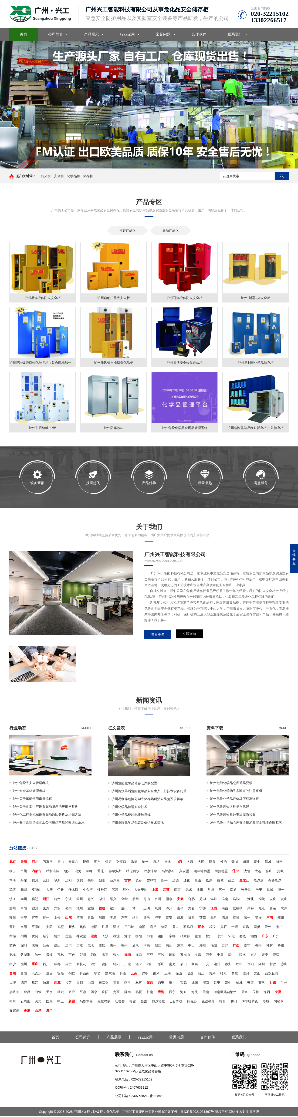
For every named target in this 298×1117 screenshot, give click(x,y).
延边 (231, 881)
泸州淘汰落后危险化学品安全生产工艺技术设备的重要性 (151, 792)
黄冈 (35, 937)
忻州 (279, 862)
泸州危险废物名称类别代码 (229, 807)
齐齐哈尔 (274, 881)
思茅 (212, 974)
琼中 (231, 955)
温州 (79, 899)
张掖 (71, 992)
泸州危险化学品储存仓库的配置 (134, 784)
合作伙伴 (199, 34)
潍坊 (146, 918)
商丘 (153, 927)
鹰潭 (284, 909)
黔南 (123, 974)
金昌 (27, 992)
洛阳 (23, 927)
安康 (250, 983)
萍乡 (250, 909)
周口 (175, 927)
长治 (223, 862)
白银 (38, 992)
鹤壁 (60, 927)
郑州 (281, 918)
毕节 (97, 974)
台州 (158, 899)
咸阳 (194, 983)
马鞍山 (238, 899)
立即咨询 (189, 635)
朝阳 (102, 881)
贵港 (49, 955)
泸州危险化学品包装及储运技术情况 (138, 823)
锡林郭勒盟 (202, 872)
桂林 (269, 946)
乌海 (78, 872)
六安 (57, 909)
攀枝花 (81, 965)
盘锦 (79, 881)
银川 (12, 1002)
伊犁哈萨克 (250, 1002)
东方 (254, 955)
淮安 (259, 890)
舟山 (146, 899)
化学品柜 (73, 176)
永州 (220, 937)
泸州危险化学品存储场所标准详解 (234, 799)
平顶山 (36, 927)
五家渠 (14, 1011)
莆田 (135, 909)
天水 (49, 992)
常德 (172, 937)
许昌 (105, 927)
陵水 (242, 955)
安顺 (60, 974)
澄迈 (276, 955)
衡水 (167, 862)
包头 (67, 872)
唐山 (60, 862)
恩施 (68, 937)
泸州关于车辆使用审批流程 (32, 799)
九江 (261, 909)
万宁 (209, 955)
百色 (71, 955)
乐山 (161, 965)
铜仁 (71, 974)
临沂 (213, 918)
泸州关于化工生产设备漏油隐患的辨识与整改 (45, 807)
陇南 (127, 992)
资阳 (250, 965)
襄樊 (257, 927)
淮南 (225, 899)
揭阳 (213, 946)
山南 (91, 983)
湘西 (254, 937)
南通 (233, 890)
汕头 (46, 946)
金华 (124, 899)
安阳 (49, 927)
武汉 (212, 927)
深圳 (23, 946)
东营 (124, 918)
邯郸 (86, 862)
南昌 (225, 909)
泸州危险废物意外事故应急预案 (233, 815)
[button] (145, 164)
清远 (169, 946)
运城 (268, 862)
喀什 (222, 1002)
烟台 (135, 918)
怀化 (231, 937)
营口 (46, 881)
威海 (180, 918)
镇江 (12, 899)
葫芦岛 (115, 881)
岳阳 (161, 937)
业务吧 (254, 1112)
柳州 (258, 946)
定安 (265, 955)
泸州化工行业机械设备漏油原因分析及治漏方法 (47, 815)
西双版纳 (271, 974)
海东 (183, 992)
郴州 (209, 937)
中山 (191, 946)
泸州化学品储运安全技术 (129, 807)
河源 (146, 946)
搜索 (282, 176)
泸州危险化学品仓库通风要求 (231, 783)
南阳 (142, 927)
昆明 (145, 974)
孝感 (12, 937)
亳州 (68, 909)
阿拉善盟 (221, 872)
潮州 (202, 946)
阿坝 (261, 965)
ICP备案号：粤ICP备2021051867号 (188, 1112)
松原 (209, 881)
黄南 (206, 992)
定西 (116, 992)
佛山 (57, 946)
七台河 (88, 890)
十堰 (234, 927)
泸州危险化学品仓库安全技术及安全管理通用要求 (246, 823)
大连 (258, 872)
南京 (177, 890)
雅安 (228, 965)
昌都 (79, 983)
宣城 (91, 909)
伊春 (60, 890)
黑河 (115, 890)
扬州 (281, 890)
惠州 (113, 946)
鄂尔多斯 (115, 872)
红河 (246, 974)
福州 (113, 909)
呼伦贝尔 (132, 872)
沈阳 (247, 872)
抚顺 (280, 872)
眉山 (183, 965)
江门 (68, 946)
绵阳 (116, 965)
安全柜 (59, 176)
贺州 (83, 955)
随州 (57, 937)
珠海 (35, 946)
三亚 (150, 955)
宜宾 (194, 965)
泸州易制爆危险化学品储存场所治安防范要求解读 (147, 799)
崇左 (116, 955)
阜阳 (23, 909)
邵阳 (150, 937)
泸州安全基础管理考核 (29, 791)
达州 (217, 965)
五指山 (185, 955)
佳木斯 (73, 890)
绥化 (126, 890)
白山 (198, 881)
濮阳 (94, 927)
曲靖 (156, 974)
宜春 (35, 918)
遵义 (49, 974)
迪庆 (46, 983)
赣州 (12, 918)
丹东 (23, 881)
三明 (146, 909)
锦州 (35, 881)
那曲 (116, 983)
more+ (86, 728)
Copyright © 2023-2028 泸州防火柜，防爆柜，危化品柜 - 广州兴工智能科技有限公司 (100, 1112)
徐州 (199, 890)
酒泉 (94, 992)
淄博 (102, 918)
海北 (194, 992)
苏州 (222, 890)
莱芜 (202, 918)
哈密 (132, 1002)
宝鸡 (183, 983)
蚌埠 (213, 899)
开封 (12, 927)
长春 (138, 881)
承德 (134, 862)
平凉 (83, 992)
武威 (60, 992)
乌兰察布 (168, 872)
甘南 (150, 992)
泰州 (23, 899)
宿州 (35, 909)
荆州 (23, 937)
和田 (233, 1002)
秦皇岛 (73, 862)
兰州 (284, 983)
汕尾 (135, 946)
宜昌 (246, 927)
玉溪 (167, 974)
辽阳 (68, 881)
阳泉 (212, 862)
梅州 (124, 946)
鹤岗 (23, 890)
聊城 (236, 918)
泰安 (169, 918)
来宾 (105, 955)
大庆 (49, 890)
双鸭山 (36, 890)
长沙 (105, 937)
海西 (267, 992)
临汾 (12, 872)
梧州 (281, 946)
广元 (127, 965)
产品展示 (91, 34)
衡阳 (138, 937)
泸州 (94, 965)
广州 (276, 937)
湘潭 (127, 937)
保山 (179, 974)
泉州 (158, 909)
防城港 (25, 955)
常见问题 (163, 34)
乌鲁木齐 (86, 1002)
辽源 (175, 881)
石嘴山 (25, 1002)
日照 (191, 918)
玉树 (255, 992)
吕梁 (23, 872)
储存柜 (88, 176)
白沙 (12, 965)
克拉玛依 (103, 1002)
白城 (220, 881)
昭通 (190, 974)
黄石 (223, 927)
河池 (94, 955)
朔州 (246, 862)
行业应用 (127, 34)
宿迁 (35, 899)
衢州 (135, 899)
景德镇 (238, 909)
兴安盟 (184, 872)
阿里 (127, 983)
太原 (190, 862)
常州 (211, 890)
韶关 (12, 946)
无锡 (188, 890)
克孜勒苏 (208, 1002)
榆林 (239, 983)
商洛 (261, 983)
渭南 (206, 983)
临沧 (223, 974)
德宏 (23, 983)
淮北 (250, 899)
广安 (206, 965)
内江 (150, 965)
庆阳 (105, 992)
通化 (186, 881)
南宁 (247, 946)
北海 (12, 955)
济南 (79, 918)
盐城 (270, 890)
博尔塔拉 (158, 1002)
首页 (23, 34)
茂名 (91, 946)
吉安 (23, 918)
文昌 (198, 955)
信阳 (164, 927)
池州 (79, 909)
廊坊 (156, 862)
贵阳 (23, 974)
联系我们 (234, 34)
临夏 (138, 992)
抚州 (46, 918)
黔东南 (110, 974)
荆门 (279, 927)
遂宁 (138, 965)
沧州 (145, 862)
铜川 (172, 983)
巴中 (239, 965)
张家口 (121, 862)
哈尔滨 (259, 881)
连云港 (246, 890)
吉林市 (151, 881)
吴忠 (38, 1002)
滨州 (247, 918)
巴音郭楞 (176, 1002)
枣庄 (113, 918)
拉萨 (68, 983)
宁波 (68, 899)
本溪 (12, 881)
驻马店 (188, 927)
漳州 (169, 909)
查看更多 (157, 635)
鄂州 (268, 927)
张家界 (185, 937)
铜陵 (261, 899)
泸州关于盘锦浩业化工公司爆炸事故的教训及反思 (49, 823)
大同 (201, 862)
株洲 (116, 937)
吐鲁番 (120, 1002)
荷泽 (258, 918)
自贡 (68, 965)
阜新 (57, 881)
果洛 (244, 992)
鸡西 (12, 890)
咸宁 (46, 937)
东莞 (180, 946)
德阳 (105, 965)
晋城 (234, 862)
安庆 (273, 899)
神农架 (81, 937)
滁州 (12, 909)
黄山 (284, 899)
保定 (108, 862)
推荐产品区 (127, 230)
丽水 (169, 899)
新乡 (71, 927)
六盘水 (36, 974)
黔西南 (84, 974)
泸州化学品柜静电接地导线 (131, 815)
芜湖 (202, 899)
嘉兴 (91, 899)
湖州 (102, 899)
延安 (217, 983)
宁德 (202, 909)
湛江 (79, 946)
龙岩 (191, 909)
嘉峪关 (14, 992)
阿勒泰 (279, 1002)
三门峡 (129, 927)
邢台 (97, 862)
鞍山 (269, 872)
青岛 (91, 918)
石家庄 (48, 862)
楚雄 (234, 974)
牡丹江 (102, 890)
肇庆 (102, 946)
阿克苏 (192, 1002)
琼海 (172, 955)
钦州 (38, 955)
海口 (138, 955)
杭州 (57, 899)
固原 (49, 1002)
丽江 (201, 974)
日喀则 (103, 983)
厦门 (124, 909)
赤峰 (89, 872)
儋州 (23, 965)
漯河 (116, 927)
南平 (180, 909)
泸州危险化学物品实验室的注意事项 (236, 791)
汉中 (228, 983)
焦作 (83, 927)
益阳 (198, 937)
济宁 (158, 918)
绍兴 (113, 899)
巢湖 (46, 909)
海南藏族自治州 (225, 992)
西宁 (172, 992)
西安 (161, 983)
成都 (57, 965)
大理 (12, 983)
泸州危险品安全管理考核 (31, 783)
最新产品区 (171, 230)
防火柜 (46, 176)
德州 (225, 918)
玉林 (60, 955)
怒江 (35, 983)
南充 (172, 965)
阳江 (158, 946)
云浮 (225, 946)
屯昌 (220, 955)
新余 (273, 909)
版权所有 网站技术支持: (232, 1112)
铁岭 (91, 881)
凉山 (284, 965)
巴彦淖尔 (150, 872)
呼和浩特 (52, 872)
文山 (257, 974)
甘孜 (273, 965)
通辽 (100, 872)
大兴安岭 (140, 890)
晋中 (257, 862)
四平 (164, 881)
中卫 (60, 1002)
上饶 (57, 918)
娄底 (242, 937)
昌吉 (144, 1002)
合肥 (191, 899)
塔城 (266, 1002)
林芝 (138, 983)
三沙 (161, 955)
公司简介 (55, 34)
